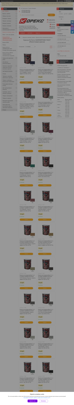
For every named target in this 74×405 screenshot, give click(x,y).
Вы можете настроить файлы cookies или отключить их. (36, 397)
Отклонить (43, 401)
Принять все (33, 401)
